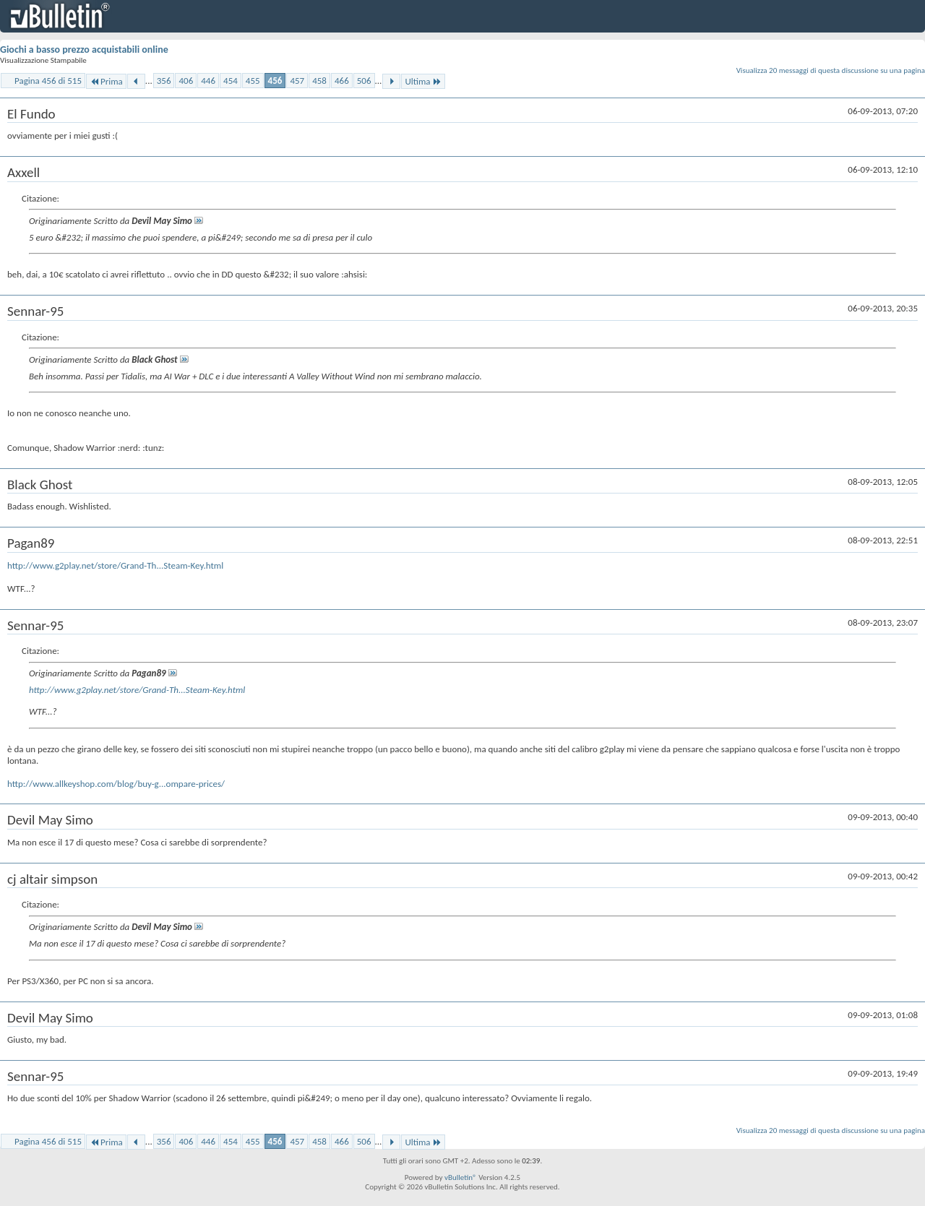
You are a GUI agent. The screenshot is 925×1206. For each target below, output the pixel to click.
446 (208, 80)
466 (342, 80)
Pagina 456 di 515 (48, 80)
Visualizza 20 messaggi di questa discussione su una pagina (830, 70)
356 (164, 80)
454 (230, 80)
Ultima (423, 81)
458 (319, 80)
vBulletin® (460, 1177)
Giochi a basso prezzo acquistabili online (84, 49)
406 (185, 80)
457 (297, 80)
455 (253, 80)
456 (275, 80)
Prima (106, 81)
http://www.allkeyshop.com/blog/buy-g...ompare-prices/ (116, 783)
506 (364, 80)
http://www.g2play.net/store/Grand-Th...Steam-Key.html (115, 565)
